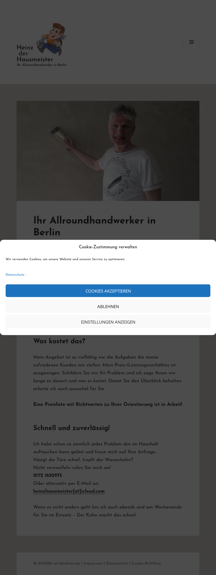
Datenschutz (15, 275)
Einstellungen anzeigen (108, 322)
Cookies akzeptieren (108, 291)
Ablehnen (108, 306)
